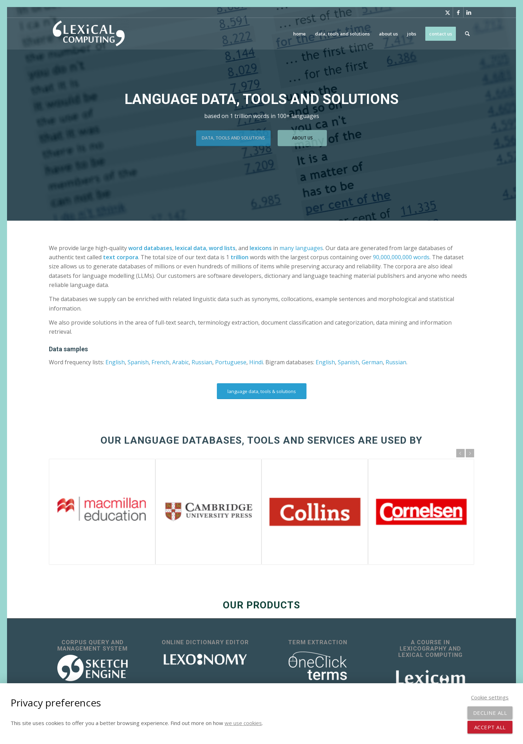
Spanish (138, 362)
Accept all (490, 727)
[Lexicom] (430, 677)
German (372, 362)
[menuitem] (299, 34)
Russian (202, 362)
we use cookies (243, 722)
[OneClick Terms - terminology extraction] (318, 666)
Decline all (490, 712)
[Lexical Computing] (89, 34)
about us (302, 136)
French (160, 362)
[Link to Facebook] (458, 12)
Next (470, 453)
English (115, 362)
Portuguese (230, 362)
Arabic (180, 362)
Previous (460, 453)
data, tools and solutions (233, 136)
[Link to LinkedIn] (469, 12)
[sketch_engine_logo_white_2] (92, 668)
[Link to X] (448, 12)
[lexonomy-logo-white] (205, 659)
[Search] (467, 34)
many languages (301, 248)
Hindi (256, 362)
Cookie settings (490, 697)
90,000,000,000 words (401, 257)
